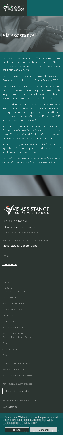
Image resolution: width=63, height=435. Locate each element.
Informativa (8, 315)
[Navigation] (36, 8)
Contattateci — (12, 406)
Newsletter (9, 264)
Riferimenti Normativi (13, 303)
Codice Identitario (12, 309)
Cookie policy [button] (12, 423)
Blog (4, 355)
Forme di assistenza (13, 333)
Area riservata (9, 349)
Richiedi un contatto (17, 391)
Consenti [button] (44, 430)
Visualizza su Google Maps (19, 245)
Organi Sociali (9, 297)
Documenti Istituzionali (14, 291)
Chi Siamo (7, 288)
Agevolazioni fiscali (12, 327)
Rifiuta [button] (16, 430)
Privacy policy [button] (30, 423)
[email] (31, 256)
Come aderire (9, 321)
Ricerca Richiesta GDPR (14, 369)
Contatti (6, 343)
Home (5, 282)
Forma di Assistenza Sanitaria (18, 337)
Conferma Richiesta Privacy (17, 363)
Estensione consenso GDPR (17, 375)
